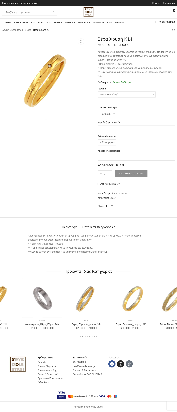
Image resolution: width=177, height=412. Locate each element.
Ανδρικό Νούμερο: (107, 136)
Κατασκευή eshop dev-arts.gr (88, 407)
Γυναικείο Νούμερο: (108, 107)
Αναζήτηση (53, 12)
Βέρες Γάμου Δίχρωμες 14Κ (111, 324)
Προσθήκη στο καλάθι (131, 173)
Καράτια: (102, 88)
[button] (80, 336)
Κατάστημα (17, 30)
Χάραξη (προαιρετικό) (109, 122)
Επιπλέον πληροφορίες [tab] (98, 227)
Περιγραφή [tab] (69, 227)
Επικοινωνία (169, 3)
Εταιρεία (156, 3)
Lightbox (81, 41)
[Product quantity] (105, 174)
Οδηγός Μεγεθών (110, 183)
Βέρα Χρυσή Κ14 (22, 324)
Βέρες (28, 30)
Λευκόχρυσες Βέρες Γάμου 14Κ (66, 324)
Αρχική (5, 30)
